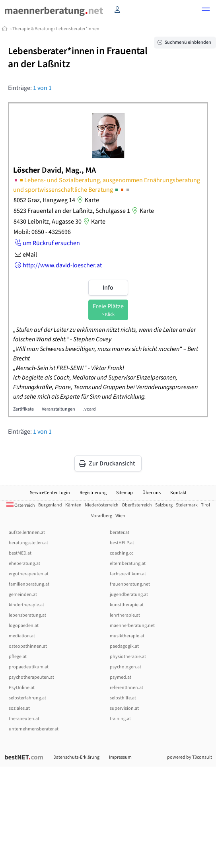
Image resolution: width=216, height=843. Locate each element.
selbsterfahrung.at (27, 698)
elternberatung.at (128, 563)
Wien (120, 515)
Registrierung (93, 492)
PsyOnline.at (22, 687)
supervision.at (124, 708)
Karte (87, 200)
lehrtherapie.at (125, 615)
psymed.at (120, 677)
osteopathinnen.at (28, 646)
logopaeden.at (24, 625)
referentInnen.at (126, 687)
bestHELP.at (122, 542)
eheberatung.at (24, 563)
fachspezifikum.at (128, 573)
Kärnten (73, 505)
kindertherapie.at (26, 605)
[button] (206, 10)
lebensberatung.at (27, 615)
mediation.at (22, 636)
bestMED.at (20, 553)
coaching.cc (121, 553)
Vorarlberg (101, 515)
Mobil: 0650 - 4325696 (42, 232)
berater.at (119, 532)
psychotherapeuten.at (31, 677)
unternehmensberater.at (33, 729)
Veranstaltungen (58, 409)
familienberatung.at (29, 584)
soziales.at (19, 708)
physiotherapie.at (128, 656)
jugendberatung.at (129, 594)
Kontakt (178, 492)
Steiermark (187, 505)
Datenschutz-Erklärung (76, 757)
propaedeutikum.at (29, 667)
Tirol (205, 505)
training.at (120, 718)
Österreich (20, 505)
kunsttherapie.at (127, 605)
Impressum (120, 757)
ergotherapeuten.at (29, 573)
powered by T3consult (189, 757)
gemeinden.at (23, 594)
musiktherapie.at (127, 636)
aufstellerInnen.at (27, 532)
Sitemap (124, 492)
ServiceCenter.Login (50, 492)
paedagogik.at (124, 646)
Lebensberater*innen (77, 28)
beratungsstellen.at (28, 542)
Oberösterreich (137, 505)
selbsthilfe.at (123, 698)
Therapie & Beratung (32, 28)
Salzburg (164, 505)
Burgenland (50, 505)
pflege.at (18, 656)
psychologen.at (125, 667)
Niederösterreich (102, 505)
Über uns (151, 492)
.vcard (89, 409)
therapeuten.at (24, 718)
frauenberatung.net (130, 584)
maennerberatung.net (132, 625)
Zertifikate (23, 409)
